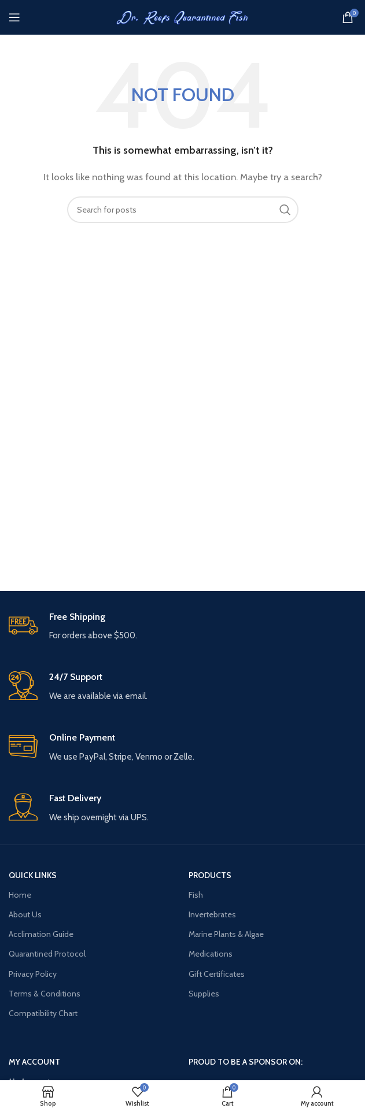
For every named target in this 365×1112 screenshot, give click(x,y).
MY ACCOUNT (34, 1062)
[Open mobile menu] (14, 17)
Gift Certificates (217, 974)
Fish (196, 895)
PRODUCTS (210, 875)
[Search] (182, 209)
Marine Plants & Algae (226, 934)
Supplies (204, 993)
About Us (25, 914)
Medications (211, 954)
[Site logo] (182, 17)
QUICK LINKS (33, 875)
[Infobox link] (182, 627)
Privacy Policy (33, 974)
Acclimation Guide (41, 934)
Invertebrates (212, 914)
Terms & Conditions (44, 993)
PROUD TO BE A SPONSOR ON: (246, 1062)
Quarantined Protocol (47, 954)
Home (20, 895)
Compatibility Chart (43, 1013)
